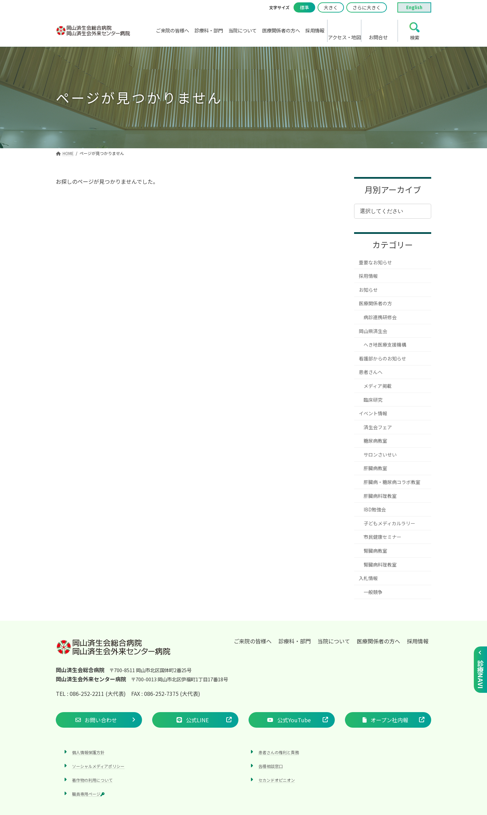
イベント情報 (373, 413)
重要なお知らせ (375, 262)
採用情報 (368, 275)
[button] (99, 719)
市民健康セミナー (382, 536)
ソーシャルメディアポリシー (98, 766)
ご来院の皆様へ (253, 641)
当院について (334, 641)
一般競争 (373, 592)
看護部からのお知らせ (382, 358)
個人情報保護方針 (88, 752)
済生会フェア (378, 427)
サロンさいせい (380, 454)
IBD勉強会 (375, 509)
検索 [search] (414, 37)
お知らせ (368, 289)
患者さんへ (370, 372)
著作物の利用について (92, 780)
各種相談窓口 (270, 766)
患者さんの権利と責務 (278, 752)
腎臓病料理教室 (380, 564)
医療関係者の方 (375, 303)
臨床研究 (373, 399)
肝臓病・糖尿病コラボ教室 (392, 482)
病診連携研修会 (380, 317)
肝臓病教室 (375, 468)
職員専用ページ (88, 794)
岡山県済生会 (373, 331)
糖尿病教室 (375, 440)
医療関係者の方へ (378, 641)
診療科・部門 (294, 641)
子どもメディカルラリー (389, 523)
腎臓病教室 (375, 550)
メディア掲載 (378, 385)
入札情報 (368, 578)
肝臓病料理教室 (380, 495)
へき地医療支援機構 (385, 344)
